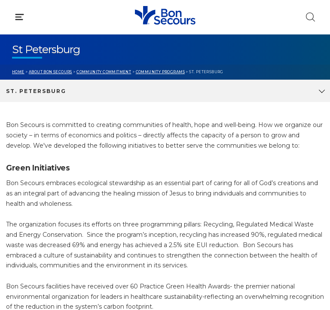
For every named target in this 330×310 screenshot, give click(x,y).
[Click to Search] (310, 17)
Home (18, 72)
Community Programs (160, 72)
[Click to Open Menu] (19, 17)
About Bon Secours (50, 72)
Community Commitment (103, 72)
